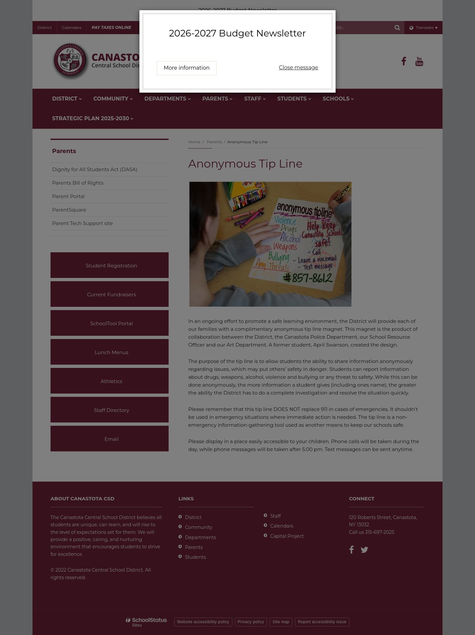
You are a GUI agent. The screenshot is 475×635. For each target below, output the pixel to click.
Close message (298, 67)
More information (187, 68)
